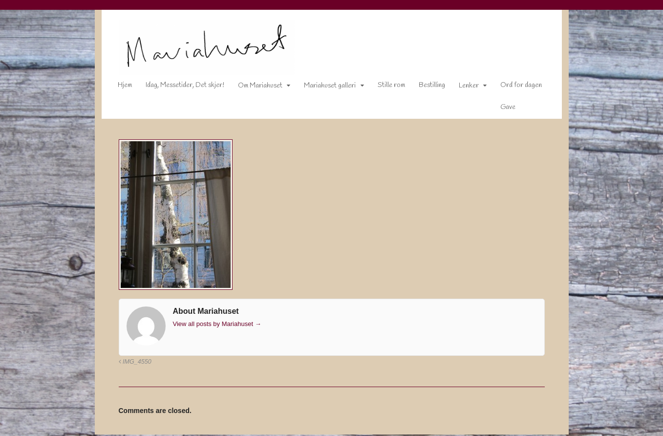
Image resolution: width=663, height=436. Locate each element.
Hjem (118, 87)
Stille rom (384, 87)
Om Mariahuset (253, 87)
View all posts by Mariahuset (210, 325)
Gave (501, 109)
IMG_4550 (128, 363)
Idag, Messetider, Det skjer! (178, 87)
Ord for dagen (514, 87)
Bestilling (425, 87)
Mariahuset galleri (323, 87)
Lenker (462, 87)
